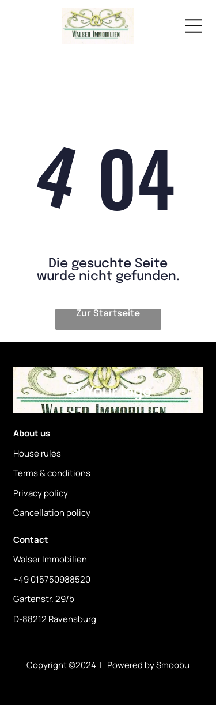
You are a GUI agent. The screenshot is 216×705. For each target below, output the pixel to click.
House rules (37, 453)
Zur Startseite (108, 314)
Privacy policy (40, 493)
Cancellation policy (51, 513)
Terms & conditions (51, 473)
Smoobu (173, 665)
